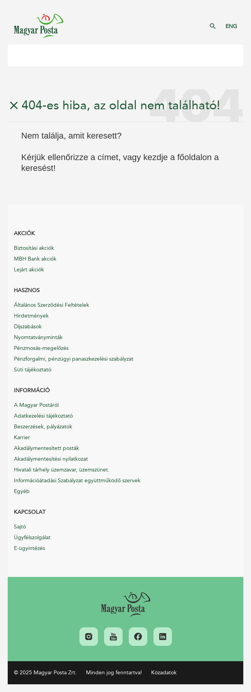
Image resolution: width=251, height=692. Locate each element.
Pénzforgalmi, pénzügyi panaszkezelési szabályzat (73, 359)
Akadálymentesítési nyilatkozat (51, 459)
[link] (125, 604)
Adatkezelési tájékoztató (43, 416)
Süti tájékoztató (32, 369)
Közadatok (164, 672)
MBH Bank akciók (35, 259)
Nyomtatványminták (38, 337)
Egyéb (22, 491)
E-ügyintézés (29, 548)
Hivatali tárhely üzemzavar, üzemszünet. (61, 469)
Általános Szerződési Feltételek (51, 305)
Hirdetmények (31, 316)
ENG (231, 26)
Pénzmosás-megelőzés (41, 348)
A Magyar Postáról (36, 405)
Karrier (22, 437)
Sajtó (20, 526)
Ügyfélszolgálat (32, 537)
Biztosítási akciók (34, 248)
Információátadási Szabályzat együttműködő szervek (77, 480)
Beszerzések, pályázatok (43, 426)
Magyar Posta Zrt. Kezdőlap (38, 26)
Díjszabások (28, 326)
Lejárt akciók (29, 269)
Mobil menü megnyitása (19, 55)
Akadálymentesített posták (46, 448)
